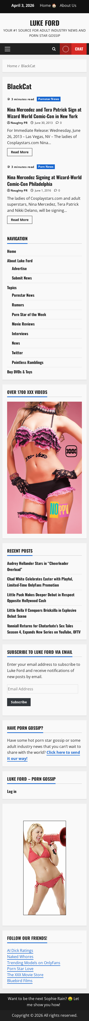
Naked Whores (20, 956)
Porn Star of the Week (29, 314)
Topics (12, 287)
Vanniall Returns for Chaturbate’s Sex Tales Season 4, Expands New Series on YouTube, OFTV (43, 629)
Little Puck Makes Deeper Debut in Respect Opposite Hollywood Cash (41, 598)
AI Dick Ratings (20, 950)
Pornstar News (48, 99)
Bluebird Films (20, 980)
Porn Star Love (20, 968)
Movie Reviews (23, 324)
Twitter (17, 352)
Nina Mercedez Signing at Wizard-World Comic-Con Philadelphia (44, 180)
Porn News (46, 167)
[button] (7, 49)
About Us (68, 5)
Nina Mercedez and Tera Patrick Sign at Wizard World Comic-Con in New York (44, 113)
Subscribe (19, 702)
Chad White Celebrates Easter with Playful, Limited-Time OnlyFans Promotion (40, 582)
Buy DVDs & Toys (19, 372)
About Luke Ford (20, 260)
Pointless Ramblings (27, 362)
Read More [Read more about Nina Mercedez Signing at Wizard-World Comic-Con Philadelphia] (21, 220)
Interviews (20, 333)
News (16, 343)
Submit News (22, 278)
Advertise (19, 268)
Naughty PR (19, 123)
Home (11, 251)
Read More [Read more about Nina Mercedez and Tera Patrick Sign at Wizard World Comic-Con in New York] (21, 153)
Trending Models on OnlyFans (33, 962)
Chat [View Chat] (71, 49)
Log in (11, 791)
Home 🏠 (48, 5)
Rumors (18, 305)
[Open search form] (54, 48)
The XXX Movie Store (25, 974)
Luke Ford (44, 23)
